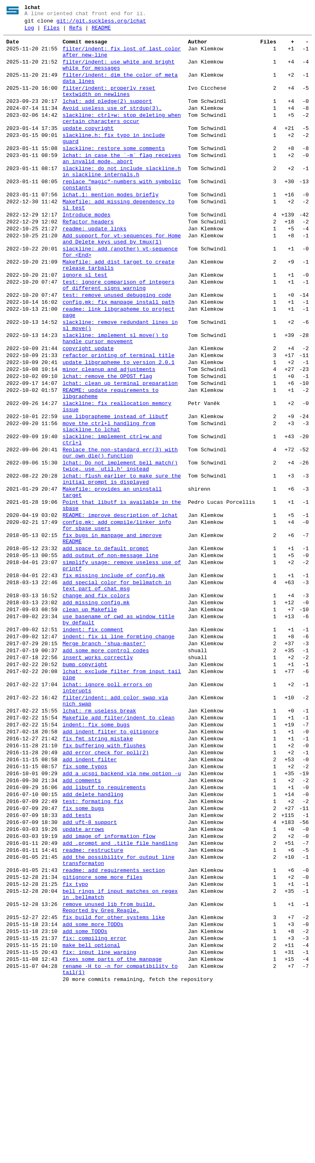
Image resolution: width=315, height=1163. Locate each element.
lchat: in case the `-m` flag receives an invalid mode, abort (121, 185)
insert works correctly (97, 775)
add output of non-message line (110, 655)
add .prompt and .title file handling (120, 994)
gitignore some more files (102, 1034)
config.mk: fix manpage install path (118, 355)
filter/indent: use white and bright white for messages (118, 74)
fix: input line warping (99, 1123)
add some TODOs (84, 1098)
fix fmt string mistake (97, 871)
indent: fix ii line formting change (118, 751)
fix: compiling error (94, 1107)
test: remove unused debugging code (116, 346)
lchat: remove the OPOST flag (107, 442)
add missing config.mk (96, 711)
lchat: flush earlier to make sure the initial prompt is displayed (121, 564)
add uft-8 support (89, 970)
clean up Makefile (89, 719)
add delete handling (92, 937)
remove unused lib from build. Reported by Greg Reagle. (108, 1070)
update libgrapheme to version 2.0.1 (118, 426)
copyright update (88, 410)
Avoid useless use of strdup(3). (112, 125)
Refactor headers (88, 260)
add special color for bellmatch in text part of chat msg (116, 690)
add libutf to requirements (104, 929)
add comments (81, 920)
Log (29, 31)
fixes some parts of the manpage (112, 1131)
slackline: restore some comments (113, 173)
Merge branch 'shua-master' (104, 759)
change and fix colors (96, 702)
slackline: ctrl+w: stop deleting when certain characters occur (121, 137)
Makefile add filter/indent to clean (118, 847)
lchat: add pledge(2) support (107, 117)
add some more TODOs (92, 1090)
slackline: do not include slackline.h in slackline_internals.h (121, 200)
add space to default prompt (105, 647)
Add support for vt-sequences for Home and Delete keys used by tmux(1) (121, 280)
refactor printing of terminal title (118, 418)
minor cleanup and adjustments (108, 434)
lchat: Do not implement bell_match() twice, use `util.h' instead (120, 549)
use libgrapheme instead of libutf (115, 490)
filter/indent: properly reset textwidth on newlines (108, 105)
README (101, 31)
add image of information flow (108, 986)
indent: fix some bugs (96, 855)
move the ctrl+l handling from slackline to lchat (108, 502)
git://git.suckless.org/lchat (101, 23)
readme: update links (94, 268)
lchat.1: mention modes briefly (110, 228)
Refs (75, 31)
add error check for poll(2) (105, 888)
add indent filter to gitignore (110, 863)
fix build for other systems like (113, 1082)
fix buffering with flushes (104, 879)
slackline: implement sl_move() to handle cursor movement (115, 398)
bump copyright (84, 783)
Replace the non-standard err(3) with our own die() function (120, 533)
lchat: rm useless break (99, 838)
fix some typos (84, 904)
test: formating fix (92, 945)
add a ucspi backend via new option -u (121, 912)
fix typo (75, 1043)
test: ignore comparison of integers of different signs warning (118, 335)
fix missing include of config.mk (113, 679)
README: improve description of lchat (120, 607)
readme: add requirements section (113, 1026)
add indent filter (89, 896)
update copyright (88, 149)
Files (51, 31)
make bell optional (91, 1115)
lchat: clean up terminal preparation (120, 451)
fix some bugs (83, 953)
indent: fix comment (92, 743)
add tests (76, 961)
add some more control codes (105, 767)
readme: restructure (92, 1002)
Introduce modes (86, 251)
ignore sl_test (84, 323)
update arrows (83, 978)
